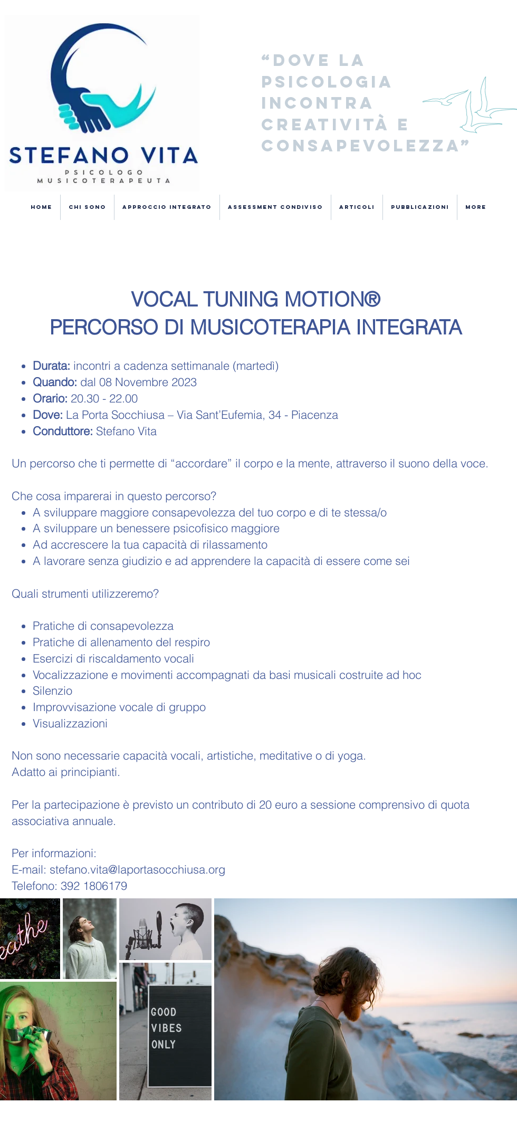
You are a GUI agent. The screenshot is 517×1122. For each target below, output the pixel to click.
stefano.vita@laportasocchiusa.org (137, 869)
